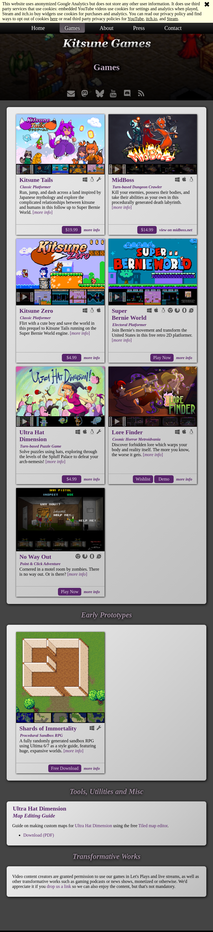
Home (38, 28)
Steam (172, 18)
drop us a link (59, 886)
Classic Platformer (35, 187)
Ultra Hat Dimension (33, 436)
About (106, 28)
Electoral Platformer (129, 324)
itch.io (151, 18)
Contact (173, 28)
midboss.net (182, 230)
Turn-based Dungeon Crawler (137, 187)
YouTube (136, 18)
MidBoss (123, 180)
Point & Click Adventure (40, 564)
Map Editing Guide (34, 816)
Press (139, 28)
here (54, 18)
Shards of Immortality (48, 728)
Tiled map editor (153, 825)
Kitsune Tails (36, 180)
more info (92, 230)
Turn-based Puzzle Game (40, 446)
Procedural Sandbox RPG (41, 735)
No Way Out (35, 556)
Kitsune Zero (36, 311)
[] (43, 212)
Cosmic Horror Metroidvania (136, 439)
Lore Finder (127, 432)
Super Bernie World (129, 314)
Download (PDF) (38, 835)
